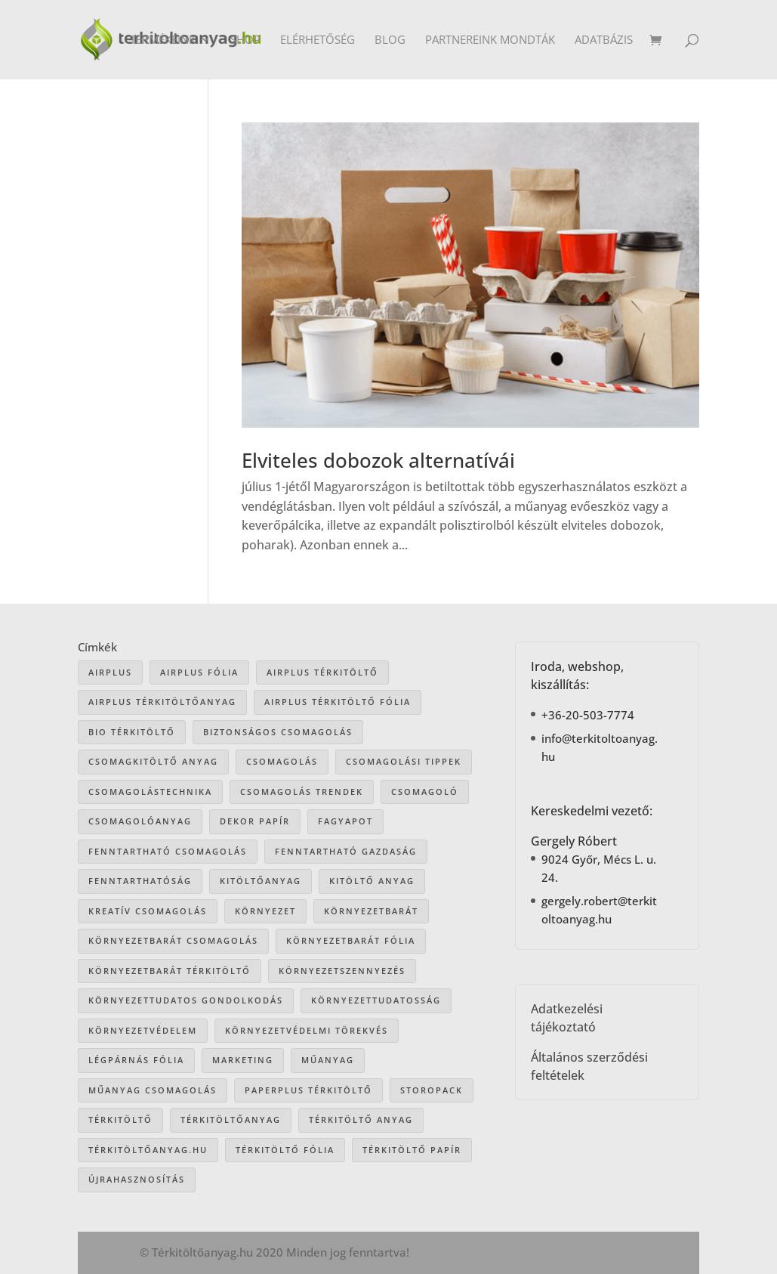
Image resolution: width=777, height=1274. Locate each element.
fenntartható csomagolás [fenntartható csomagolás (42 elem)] (167, 851)
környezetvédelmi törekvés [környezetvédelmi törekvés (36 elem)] (306, 1030)
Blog (390, 40)
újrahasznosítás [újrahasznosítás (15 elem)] (136, 1179)
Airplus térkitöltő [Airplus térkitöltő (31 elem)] (322, 672)
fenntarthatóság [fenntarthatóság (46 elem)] (140, 880)
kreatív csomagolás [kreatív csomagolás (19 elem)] (147, 911)
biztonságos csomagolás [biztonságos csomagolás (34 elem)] (278, 731)
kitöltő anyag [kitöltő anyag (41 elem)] (372, 880)
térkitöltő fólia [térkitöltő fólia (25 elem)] (285, 1149)
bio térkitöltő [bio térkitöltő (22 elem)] (131, 731)
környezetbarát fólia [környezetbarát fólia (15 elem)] (350, 940)
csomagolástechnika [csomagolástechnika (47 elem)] (150, 791)
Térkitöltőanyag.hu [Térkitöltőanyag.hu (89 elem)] (148, 1149)
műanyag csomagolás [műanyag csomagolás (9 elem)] (152, 1090)
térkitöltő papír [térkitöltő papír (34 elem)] (411, 1149)
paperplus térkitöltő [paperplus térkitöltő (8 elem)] (308, 1090)
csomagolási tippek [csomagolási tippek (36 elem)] (403, 761)
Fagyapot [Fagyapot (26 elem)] (345, 821)
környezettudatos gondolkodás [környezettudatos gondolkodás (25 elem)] (185, 1000)
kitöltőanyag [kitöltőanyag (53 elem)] (260, 880)
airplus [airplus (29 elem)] (110, 672)
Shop (245, 40)
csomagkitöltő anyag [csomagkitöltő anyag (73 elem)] (153, 761)
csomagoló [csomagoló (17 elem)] (424, 791)
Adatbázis (604, 40)
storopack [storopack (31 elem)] (431, 1090)
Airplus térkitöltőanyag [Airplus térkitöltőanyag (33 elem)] (162, 701)
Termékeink (163, 40)
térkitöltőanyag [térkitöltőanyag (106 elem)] (230, 1119)
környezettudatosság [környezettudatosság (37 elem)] (376, 1000)
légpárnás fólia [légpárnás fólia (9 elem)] (136, 1059)
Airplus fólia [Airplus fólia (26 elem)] (199, 672)
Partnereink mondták (490, 40)
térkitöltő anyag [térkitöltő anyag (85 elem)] (361, 1119)
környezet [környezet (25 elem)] (265, 911)
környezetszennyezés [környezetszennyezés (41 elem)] (342, 970)
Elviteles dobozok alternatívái (378, 460)
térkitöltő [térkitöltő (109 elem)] (120, 1119)
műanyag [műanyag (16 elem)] (327, 1059)
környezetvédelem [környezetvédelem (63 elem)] (142, 1030)
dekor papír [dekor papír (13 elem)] (255, 821)
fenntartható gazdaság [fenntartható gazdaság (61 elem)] (346, 851)
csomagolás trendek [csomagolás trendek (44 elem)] (301, 791)
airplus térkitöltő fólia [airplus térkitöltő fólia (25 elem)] (337, 701)
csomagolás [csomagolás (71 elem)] (282, 761)
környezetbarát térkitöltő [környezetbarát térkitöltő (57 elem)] (169, 970)
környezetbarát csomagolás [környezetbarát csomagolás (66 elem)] (173, 940)
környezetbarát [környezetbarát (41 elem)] (371, 911)
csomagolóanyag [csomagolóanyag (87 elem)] (140, 821)
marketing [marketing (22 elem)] (242, 1059)
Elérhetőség (317, 40)
